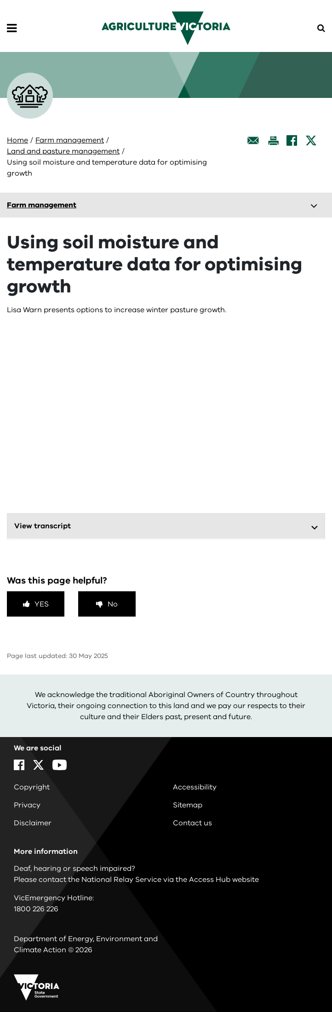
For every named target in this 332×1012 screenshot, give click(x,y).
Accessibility (195, 787)
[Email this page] (253, 140)
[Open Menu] (12, 28)
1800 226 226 (36, 909)
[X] (311, 140)
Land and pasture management (63, 151)
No (113, 604)
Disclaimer (33, 823)
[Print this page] (273, 140)
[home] (166, 28)
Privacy (27, 805)
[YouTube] (59, 765)
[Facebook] (291, 140)
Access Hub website (224, 880)
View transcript (42, 526)
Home (17, 140)
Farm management (69, 140)
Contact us (192, 823)
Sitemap (187, 805)
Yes (41, 604)
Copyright (32, 787)
